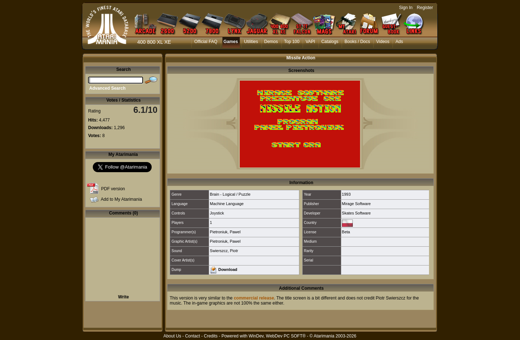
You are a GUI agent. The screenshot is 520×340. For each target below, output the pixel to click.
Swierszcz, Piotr (224, 250)
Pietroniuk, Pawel (225, 232)
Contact (192, 336)
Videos (382, 41)
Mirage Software (356, 203)
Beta (346, 232)
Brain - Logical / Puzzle (230, 194)
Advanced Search (107, 88)
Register (425, 7)
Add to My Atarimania (121, 199)
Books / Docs (357, 41)
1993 (346, 194)
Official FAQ (205, 41)
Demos (271, 41)
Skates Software (356, 213)
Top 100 (292, 41)
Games (231, 41)
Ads (399, 41)
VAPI (310, 41)
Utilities (251, 41)
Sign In (405, 7)
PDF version (113, 188)
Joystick (217, 213)
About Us (172, 336)
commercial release (254, 298)
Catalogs (329, 41)
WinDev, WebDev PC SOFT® (277, 336)
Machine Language (227, 203)
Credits (210, 336)
